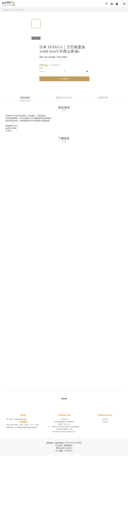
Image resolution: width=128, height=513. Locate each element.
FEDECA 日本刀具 (17, 10)
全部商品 (5, 10)
